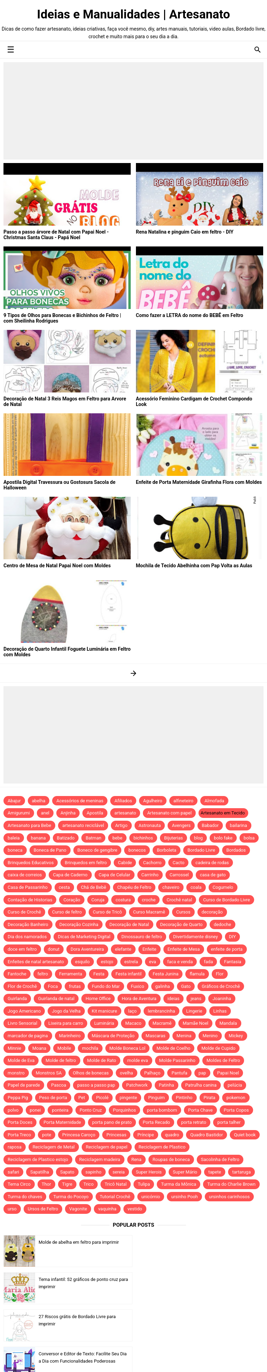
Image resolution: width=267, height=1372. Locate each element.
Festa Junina (165, 973)
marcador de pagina (28, 1035)
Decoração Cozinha (78, 924)
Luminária (104, 1023)
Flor (220, 973)
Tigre (67, 1184)
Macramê (162, 1023)
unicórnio (150, 1196)
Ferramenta (70, 973)
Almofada (214, 800)
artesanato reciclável (83, 825)
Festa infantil (128, 973)
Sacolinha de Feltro (220, 1159)
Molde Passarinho (177, 1060)
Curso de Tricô (107, 912)
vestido (135, 1208)
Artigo (121, 825)
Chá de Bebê (93, 887)
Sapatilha (39, 1172)
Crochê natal (179, 899)
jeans (196, 998)
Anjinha (67, 812)
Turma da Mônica (178, 1184)
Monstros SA (49, 1072)
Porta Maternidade (62, 1122)
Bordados (236, 850)
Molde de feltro (61, 1060)
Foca (53, 986)
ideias (173, 998)
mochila (90, 1048)
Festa (98, 973)
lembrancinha (161, 1011)
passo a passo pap (96, 1085)
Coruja (98, 899)
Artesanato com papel (169, 812)
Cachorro (152, 862)
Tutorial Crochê (115, 1196)
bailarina (238, 825)
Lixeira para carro (65, 1023)
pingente (128, 1097)
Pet (81, 1097)
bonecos (137, 850)
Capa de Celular (114, 874)
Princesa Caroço (78, 1134)
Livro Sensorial (22, 1023)
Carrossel (179, 874)
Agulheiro (152, 800)
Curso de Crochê (24, 912)
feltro (43, 973)
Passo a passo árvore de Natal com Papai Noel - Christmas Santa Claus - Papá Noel (55, 234)
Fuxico (137, 986)
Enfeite (149, 949)
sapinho (94, 1172)
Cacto (178, 862)
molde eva (137, 1060)
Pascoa (58, 1085)
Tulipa (144, 1184)
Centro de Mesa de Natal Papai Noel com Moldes (56, 565)
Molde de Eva (21, 1060)
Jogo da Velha (66, 1011)
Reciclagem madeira (99, 1159)
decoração (212, 912)
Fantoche (17, 973)
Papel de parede (24, 1085)
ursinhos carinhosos (229, 1196)
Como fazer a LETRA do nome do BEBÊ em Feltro (189, 315)
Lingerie (194, 1011)
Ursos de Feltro (43, 1208)
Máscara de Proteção (113, 1035)
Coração (71, 899)
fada (208, 961)
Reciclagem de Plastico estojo (38, 1159)
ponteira (60, 1110)
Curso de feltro (67, 912)
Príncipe (145, 1134)
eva (152, 961)
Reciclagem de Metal (54, 1147)
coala (196, 887)
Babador (210, 825)
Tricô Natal (116, 1184)
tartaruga (241, 1172)
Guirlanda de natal (56, 998)
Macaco (133, 1023)
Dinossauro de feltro (141, 936)
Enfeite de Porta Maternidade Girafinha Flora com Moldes (198, 482)
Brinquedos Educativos (31, 862)
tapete (214, 1172)
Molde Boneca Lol (128, 1048)
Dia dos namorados (27, 936)
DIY (232, 936)
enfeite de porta (227, 949)
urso (12, 1208)
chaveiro (170, 887)
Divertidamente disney (195, 936)
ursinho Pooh (184, 1196)
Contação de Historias (30, 899)
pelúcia (235, 1085)
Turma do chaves (25, 1196)
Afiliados (123, 800)
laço (132, 1011)
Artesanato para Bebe (29, 825)
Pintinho (184, 1097)
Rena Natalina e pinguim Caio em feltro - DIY (184, 232)
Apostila (95, 812)
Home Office (98, 998)
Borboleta (166, 850)
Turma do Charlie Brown (231, 1184)
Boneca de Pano (50, 850)
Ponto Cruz (91, 1110)
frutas (75, 986)
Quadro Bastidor (206, 1134)
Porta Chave (200, 1110)
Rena (136, 1159)
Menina (184, 1035)
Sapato (67, 1172)
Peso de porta (53, 1097)
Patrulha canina (201, 1085)
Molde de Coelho (173, 1048)
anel (45, 812)
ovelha (126, 1072)
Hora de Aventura (139, 998)
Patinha (166, 1085)
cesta (64, 887)
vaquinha (107, 1208)
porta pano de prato (112, 1122)
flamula (196, 973)
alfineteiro (183, 800)
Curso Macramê (149, 912)
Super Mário (185, 1172)
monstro (16, 1072)
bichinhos (143, 838)
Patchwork (137, 1085)
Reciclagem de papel (107, 1147)
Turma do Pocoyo (71, 1196)
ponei (35, 1110)
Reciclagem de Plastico (162, 1147)
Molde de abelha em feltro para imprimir (79, 1242)
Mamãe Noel (195, 1023)
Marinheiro (70, 1035)
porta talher (229, 1122)
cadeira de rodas (212, 862)
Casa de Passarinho (28, 887)
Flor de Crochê (22, 986)
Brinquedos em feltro (86, 862)
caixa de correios (25, 874)
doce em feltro (22, 949)
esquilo (82, 961)
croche (148, 899)
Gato (186, 986)
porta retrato (193, 1122)
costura (123, 899)
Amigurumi (19, 812)
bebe (117, 838)
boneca (15, 850)
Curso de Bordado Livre (226, 899)
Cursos (183, 912)
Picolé (102, 1097)
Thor (46, 1184)
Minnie (14, 1048)
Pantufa (179, 1072)
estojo (107, 961)
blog (198, 838)
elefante (123, 949)
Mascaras (155, 1035)
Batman (93, 838)
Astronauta (150, 825)
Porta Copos (236, 1110)
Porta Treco (19, 1134)
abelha (39, 800)
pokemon (235, 1097)
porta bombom (162, 1110)
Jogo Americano (24, 1011)
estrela (131, 961)
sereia (119, 1172)
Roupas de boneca (171, 1159)
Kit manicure (104, 1011)
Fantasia (232, 961)
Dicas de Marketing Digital (84, 936)
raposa (15, 1147)
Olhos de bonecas (90, 1072)
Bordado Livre (201, 850)
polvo (13, 1110)
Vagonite (78, 1208)
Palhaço (152, 1072)
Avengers (181, 825)
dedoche (222, 924)
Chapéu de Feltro (134, 887)
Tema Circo (19, 1184)
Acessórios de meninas (79, 800)
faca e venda (180, 961)
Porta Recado (156, 1122)
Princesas (116, 1134)
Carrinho (150, 874)
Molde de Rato (101, 1060)
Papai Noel (228, 1072)
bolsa (249, 838)
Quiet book (245, 1134)
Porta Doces (20, 1122)
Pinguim (156, 1097)
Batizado (66, 838)
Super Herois (149, 1172)
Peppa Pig (18, 1097)
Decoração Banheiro (28, 924)
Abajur (14, 800)
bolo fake (223, 838)
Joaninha (221, 998)
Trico (88, 1184)
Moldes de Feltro (223, 1060)
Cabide (125, 862)
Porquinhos (124, 1110)
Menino (210, 1035)
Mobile (64, 1048)
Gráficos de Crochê (221, 986)
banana (38, 838)
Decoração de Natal (129, 924)
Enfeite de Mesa (184, 949)
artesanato (125, 812)
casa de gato (213, 874)
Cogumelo (223, 887)
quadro (172, 1134)
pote (46, 1134)
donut (53, 949)
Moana (39, 1048)
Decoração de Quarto (181, 924)
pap (202, 1072)
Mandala (228, 1023)
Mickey (236, 1035)
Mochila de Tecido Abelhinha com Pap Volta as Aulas (194, 565)
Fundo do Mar (106, 986)
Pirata (210, 1097)
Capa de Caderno (70, 874)
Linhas (220, 1011)
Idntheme (206, 1359)
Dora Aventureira (87, 949)
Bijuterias (173, 838)
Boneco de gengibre (98, 850)
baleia (14, 838)
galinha (162, 986)
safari (13, 1172)
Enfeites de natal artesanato (36, 961)
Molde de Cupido (218, 1048)
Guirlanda (17, 998)
